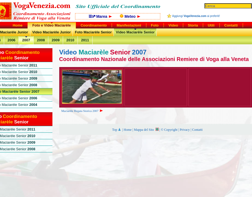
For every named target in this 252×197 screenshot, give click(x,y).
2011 (85, 40)
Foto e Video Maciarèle (51, 25)
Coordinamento (94, 25)
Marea (100, 16)
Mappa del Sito (146, 130)
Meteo (130, 16)
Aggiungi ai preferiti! (196, 16)
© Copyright (169, 130)
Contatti (197, 130)
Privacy (185, 130)
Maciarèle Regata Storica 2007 (82, 110)
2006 (11, 40)
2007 (26, 40)
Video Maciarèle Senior (135, 32)
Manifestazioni (129, 25)
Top (116, 130)
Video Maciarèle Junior (51, 32)
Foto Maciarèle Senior (93, 32)
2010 (70, 40)
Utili (211, 25)
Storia (193, 25)
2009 (56, 40)
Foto (155, 25)
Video (173, 25)
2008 (41, 40)
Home (128, 130)
